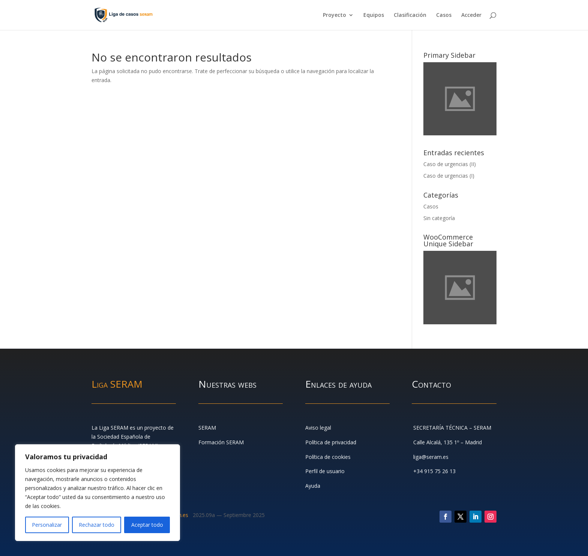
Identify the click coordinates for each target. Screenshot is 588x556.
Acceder (471, 15)
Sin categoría (439, 218)
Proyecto (334, 15)
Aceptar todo (147, 524)
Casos (444, 15)
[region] (97, 492)
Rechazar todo (96, 524)
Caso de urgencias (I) (448, 175)
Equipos (373, 15)
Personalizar (47, 524)
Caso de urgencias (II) (449, 164)
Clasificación (410, 15)
